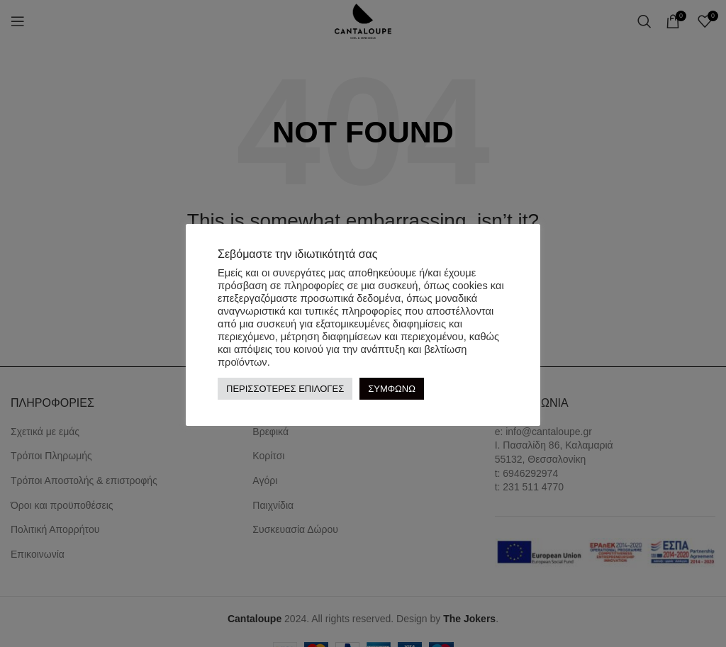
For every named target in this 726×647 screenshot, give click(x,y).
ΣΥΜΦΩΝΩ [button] (391, 388)
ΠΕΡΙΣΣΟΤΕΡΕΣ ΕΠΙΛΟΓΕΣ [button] (285, 388)
